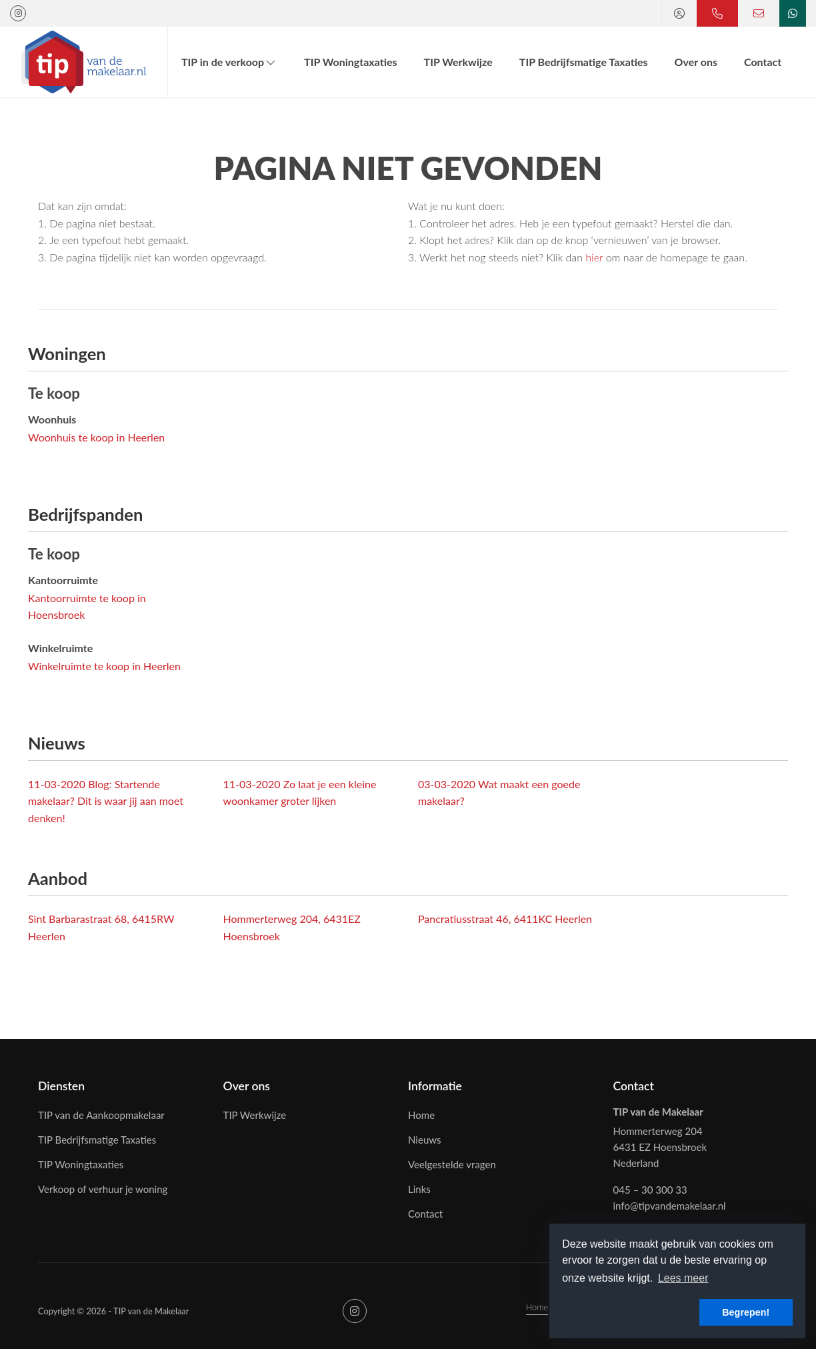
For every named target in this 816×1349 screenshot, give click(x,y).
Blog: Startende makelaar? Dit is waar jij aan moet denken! (105, 801)
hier (594, 257)
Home (537, 1307)
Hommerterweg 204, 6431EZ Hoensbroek (292, 927)
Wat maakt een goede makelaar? (499, 793)
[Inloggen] (679, 13)
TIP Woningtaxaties (350, 61)
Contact (762, 61)
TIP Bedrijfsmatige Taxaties (583, 61)
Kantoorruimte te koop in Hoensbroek (87, 606)
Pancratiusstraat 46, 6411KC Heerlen (505, 918)
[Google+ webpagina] (18, 13)
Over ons (696, 61)
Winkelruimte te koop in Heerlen (104, 665)
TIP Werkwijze (458, 61)
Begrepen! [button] (745, 1312)
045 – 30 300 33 (650, 1190)
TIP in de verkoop (229, 61)
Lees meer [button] (683, 1278)
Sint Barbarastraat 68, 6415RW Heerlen (101, 927)
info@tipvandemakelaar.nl (669, 1206)
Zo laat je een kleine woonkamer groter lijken (300, 793)
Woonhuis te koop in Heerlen (96, 437)
